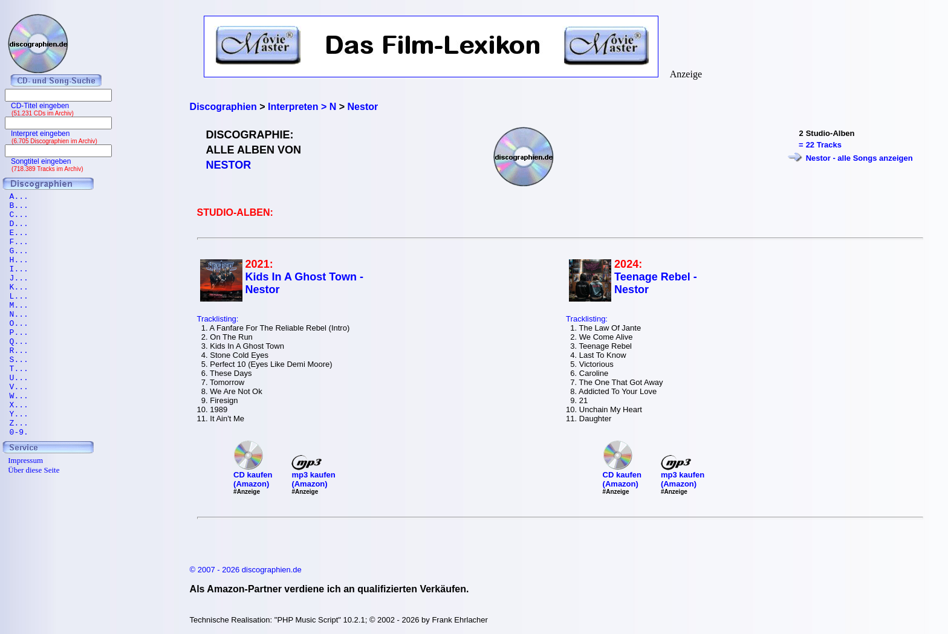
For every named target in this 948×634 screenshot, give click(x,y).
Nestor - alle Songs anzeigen (859, 158)
